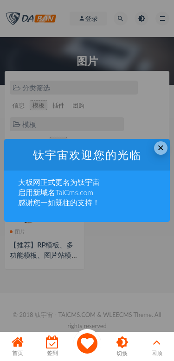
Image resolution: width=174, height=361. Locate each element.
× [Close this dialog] (160, 147)
